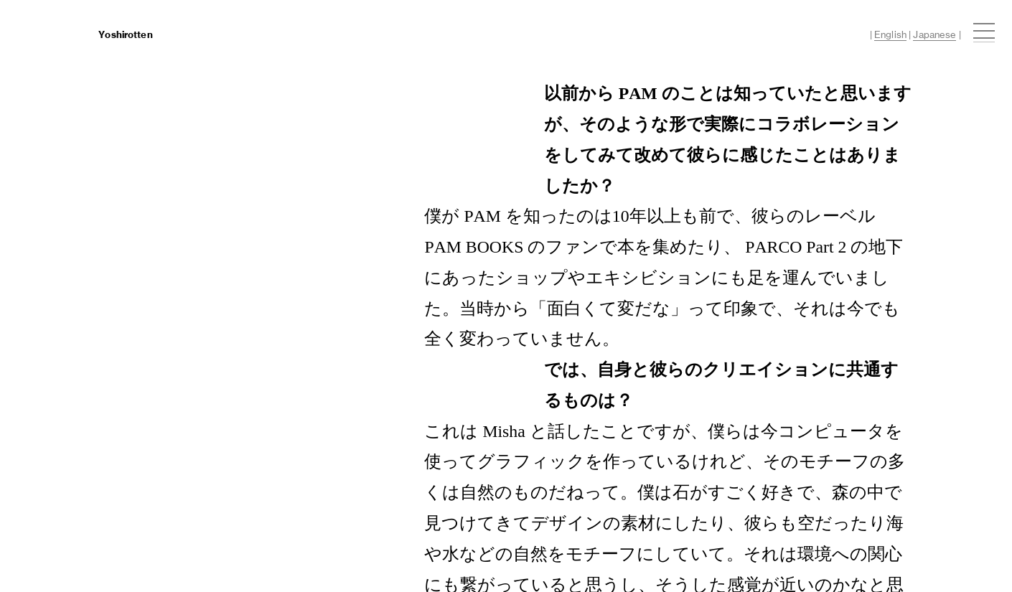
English (890, 34)
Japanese (934, 34)
